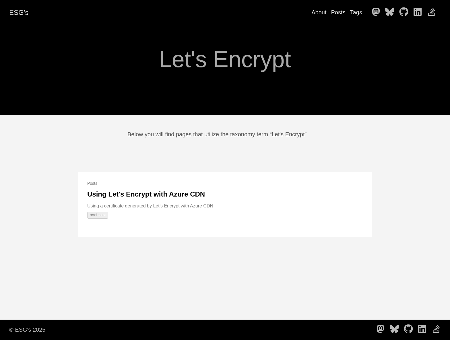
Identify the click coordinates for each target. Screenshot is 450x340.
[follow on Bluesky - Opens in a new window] (391, 12)
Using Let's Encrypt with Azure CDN (146, 194)
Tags (356, 12)
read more (98, 215)
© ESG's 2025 (27, 330)
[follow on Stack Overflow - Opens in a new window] (433, 12)
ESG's (18, 12)
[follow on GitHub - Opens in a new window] (405, 12)
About (318, 12)
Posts (338, 12)
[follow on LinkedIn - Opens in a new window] (419, 12)
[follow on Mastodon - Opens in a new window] (377, 12)
